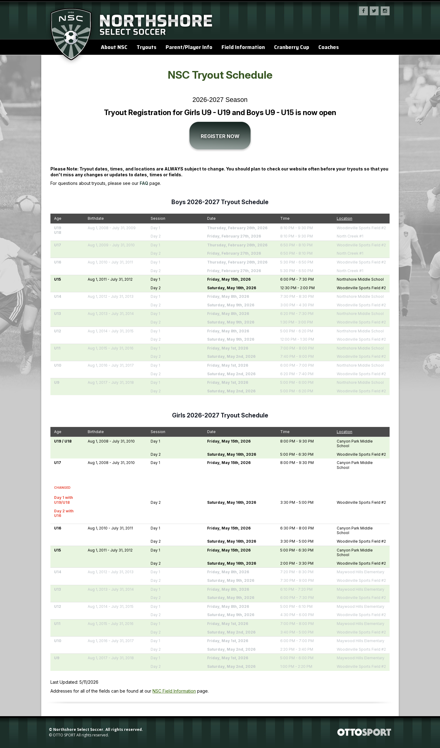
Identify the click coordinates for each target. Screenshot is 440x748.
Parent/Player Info (189, 47)
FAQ (144, 183)
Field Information (243, 47)
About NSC (114, 47)
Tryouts (146, 47)
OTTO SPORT (64, 735)
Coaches (328, 47)
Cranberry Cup (291, 47)
